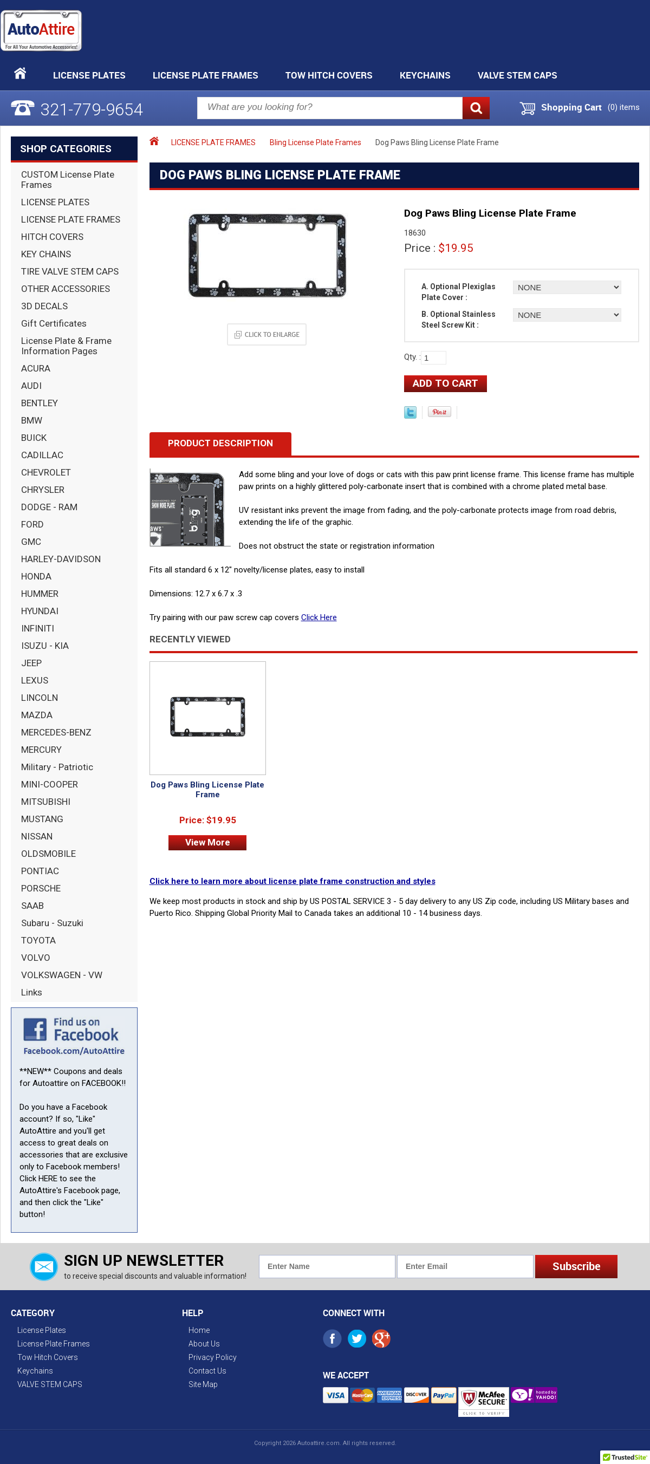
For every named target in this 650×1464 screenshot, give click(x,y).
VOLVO (35, 957)
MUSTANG (42, 819)
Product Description (220, 443)
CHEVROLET (46, 472)
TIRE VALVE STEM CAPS (70, 271)
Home (199, 1330)
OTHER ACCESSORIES (65, 288)
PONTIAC (40, 871)
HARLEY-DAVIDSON (61, 559)
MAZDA (37, 715)
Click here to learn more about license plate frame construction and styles (292, 881)
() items (624, 107)
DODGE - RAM (49, 507)
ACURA (35, 368)
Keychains (425, 75)
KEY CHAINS (46, 254)
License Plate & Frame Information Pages (66, 345)
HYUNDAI (39, 611)
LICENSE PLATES (55, 202)
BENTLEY (39, 403)
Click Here (319, 617)
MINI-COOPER (49, 784)
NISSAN (37, 836)
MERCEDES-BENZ (56, 732)
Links (31, 992)
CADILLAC (42, 455)
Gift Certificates (54, 323)
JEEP (31, 663)
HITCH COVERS (52, 236)
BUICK (34, 437)
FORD (32, 524)
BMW (31, 420)
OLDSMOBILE (48, 853)
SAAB (32, 905)
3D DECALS (44, 306)
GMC (31, 541)
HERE (47, 1178)
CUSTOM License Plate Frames (67, 179)
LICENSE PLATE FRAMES (70, 219)
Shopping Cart (571, 107)
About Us (204, 1343)
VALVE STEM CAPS (517, 75)
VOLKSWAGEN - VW (61, 975)
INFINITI (37, 628)
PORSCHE (41, 888)
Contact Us (207, 1371)
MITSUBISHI (45, 801)
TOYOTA (38, 940)
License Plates (89, 75)
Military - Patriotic (57, 767)
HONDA (36, 576)
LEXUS (34, 680)
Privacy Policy (212, 1357)
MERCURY (41, 749)
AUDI (31, 385)
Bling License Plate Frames (315, 142)
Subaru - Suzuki (52, 923)
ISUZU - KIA (45, 645)
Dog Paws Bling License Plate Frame (207, 789)
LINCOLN (39, 697)
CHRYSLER (42, 489)
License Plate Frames (205, 75)
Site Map (203, 1384)
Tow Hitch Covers (329, 75)
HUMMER (39, 593)
